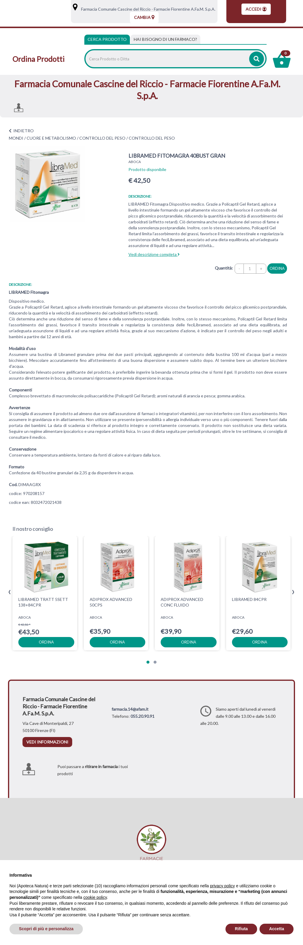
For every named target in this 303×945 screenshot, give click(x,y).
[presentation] (9, 592)
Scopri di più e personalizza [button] (46, 928)
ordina (277, 268)
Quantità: (224, 267)
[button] (148, 662)
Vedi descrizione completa (154, 254)
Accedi (256, 9)
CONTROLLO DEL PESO (102, 138)
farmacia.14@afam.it (130, 709)
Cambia (144, 17)
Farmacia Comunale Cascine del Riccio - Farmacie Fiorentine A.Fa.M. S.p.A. (146, 9)
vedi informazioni (47, 741)
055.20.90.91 (142, 716)
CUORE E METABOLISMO (51, 138)
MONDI (16, 138)
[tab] (165, 39)
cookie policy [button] (95, 897)
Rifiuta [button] (241, 928)
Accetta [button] (276, 928)
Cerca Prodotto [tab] (107, 39)
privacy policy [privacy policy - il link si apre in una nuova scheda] (222, 885)
